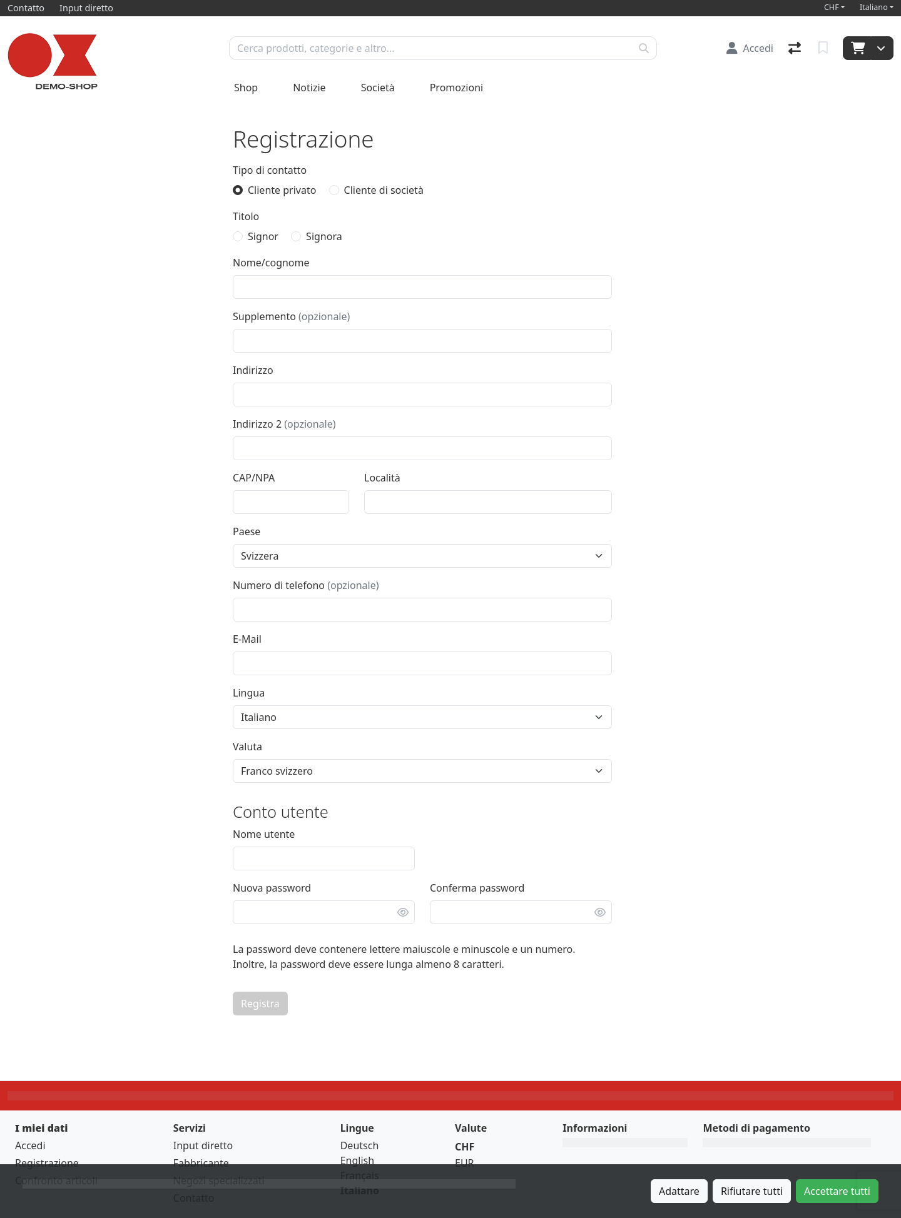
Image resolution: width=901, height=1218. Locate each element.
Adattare (679, 1191)
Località (382, 478)
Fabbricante (201, 1163)
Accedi (30, 1145)
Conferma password (477, 888)
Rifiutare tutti (752, 1191)
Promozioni (456, 87)
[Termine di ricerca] (430, 48)
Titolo (246, 216)
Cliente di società (384, 190)
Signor (263, 236)
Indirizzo (253, 370)
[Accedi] (750, 48)
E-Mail (247, 639)
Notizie (309, 87)
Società (378, 87)
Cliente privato (282, 190)
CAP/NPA (254, 478)
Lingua (249, 693)
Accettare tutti (837, 1191)
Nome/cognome (271, 262)
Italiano (874, 7)
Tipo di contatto (270, 170)
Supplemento (291, 316)
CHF (831, 7)
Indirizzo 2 (284, 424)
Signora (324, 236)
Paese (246, 531)
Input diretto (203, 1145)
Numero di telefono (306, 585)
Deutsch (359, 1145)
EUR (464, 1163)
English (357, 1160)
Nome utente (264, 834)
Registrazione (47, 1163)
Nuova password (272, 888)
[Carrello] (857, 48)
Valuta (247, 746)
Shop (246, 87)
